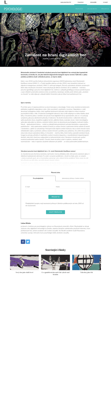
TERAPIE (45, 59)
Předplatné (79, 8)
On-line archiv (92, 8)
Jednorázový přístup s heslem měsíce (73, 179)
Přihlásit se (105, 8)
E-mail (28, 187)
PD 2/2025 (65, 59)
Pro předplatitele (38, 179)
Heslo (58, 187)
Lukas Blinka (54, 59)
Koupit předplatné (55, 213)
